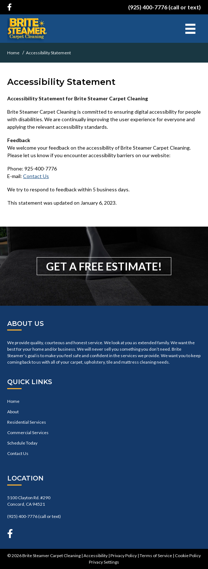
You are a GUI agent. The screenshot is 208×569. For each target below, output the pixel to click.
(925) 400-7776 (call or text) (164, 7)
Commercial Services (28, 432)
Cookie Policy (188, 555)
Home (13, 401)
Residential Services (26, 422)
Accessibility (95, 555)
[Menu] (190, 28)
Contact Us (36, 176)
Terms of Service (156, 555)
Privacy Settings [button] (104, 562)
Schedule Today (22, 443)
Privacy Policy (123, 555)
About (13, 411)
